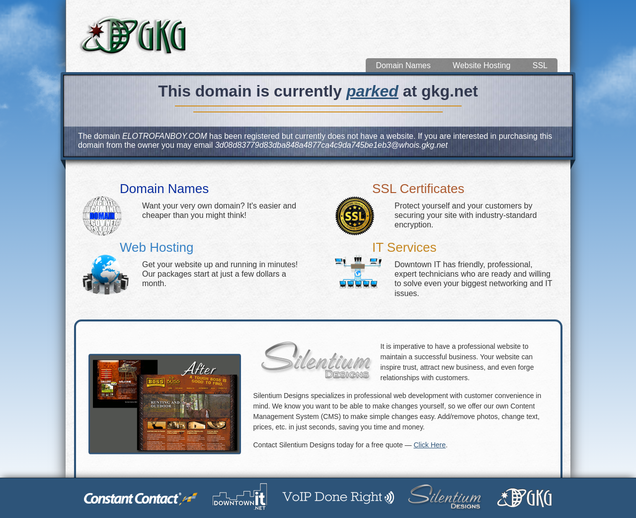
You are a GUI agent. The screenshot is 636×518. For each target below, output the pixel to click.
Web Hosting (156, 247)
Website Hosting (481, 65)
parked (372, 91)
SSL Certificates (418, 188)
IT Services (404, 247)
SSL (540, 65)
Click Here (429, 445)
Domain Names (403, 65)
